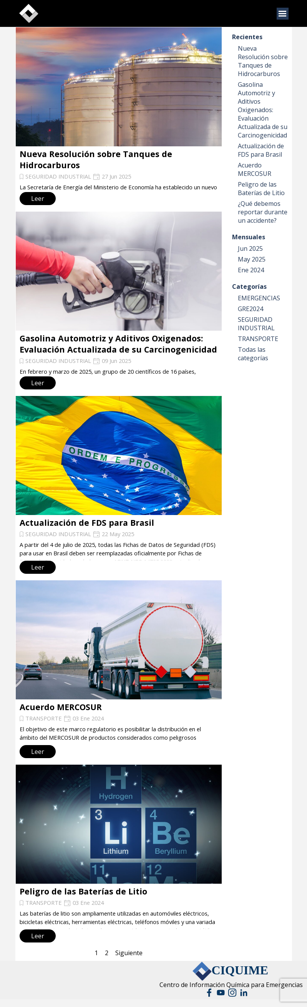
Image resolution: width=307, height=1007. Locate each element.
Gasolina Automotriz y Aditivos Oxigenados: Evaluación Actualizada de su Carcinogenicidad (118, 344)
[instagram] (232, 992)
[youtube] (221, 992)
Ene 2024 (251, 270)
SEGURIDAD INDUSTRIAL (58, 176)
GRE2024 (250, 309)
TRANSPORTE (43, 718)
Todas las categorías (253, 353)
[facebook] (209, 992)
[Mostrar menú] (283, 14)
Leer (37, 198)
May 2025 (252, 259)
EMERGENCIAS (259, 298)
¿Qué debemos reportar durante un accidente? (262, 212)
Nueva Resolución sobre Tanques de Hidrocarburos (263, 61)
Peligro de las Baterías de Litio (83, 891)
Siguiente (129, 953)
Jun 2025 (250, 248)
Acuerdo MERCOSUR (61, 706)
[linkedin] (244, 992)
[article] (118, 117)
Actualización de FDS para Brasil (87, 522)
